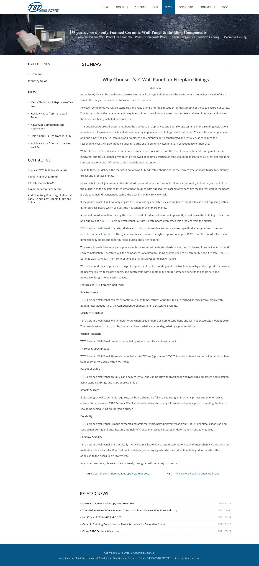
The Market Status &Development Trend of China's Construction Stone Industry (129, 510)
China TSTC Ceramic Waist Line (100, 531)
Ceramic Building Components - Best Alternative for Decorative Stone (123, 524)
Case (155, 7)
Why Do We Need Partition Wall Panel (197, 473)
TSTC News (35, 74)
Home (105, 7)
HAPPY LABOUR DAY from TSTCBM (51, 136)
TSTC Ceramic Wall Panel (95, 228)
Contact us (207, 7)
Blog (224, 7)
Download (185, 7)
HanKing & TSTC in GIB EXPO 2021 (102, 517)
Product (140, 7)
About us (122, 7)
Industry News (37, 81)
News (168, 7)
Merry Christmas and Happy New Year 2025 (108, 503)
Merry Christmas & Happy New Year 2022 (125, 473)
